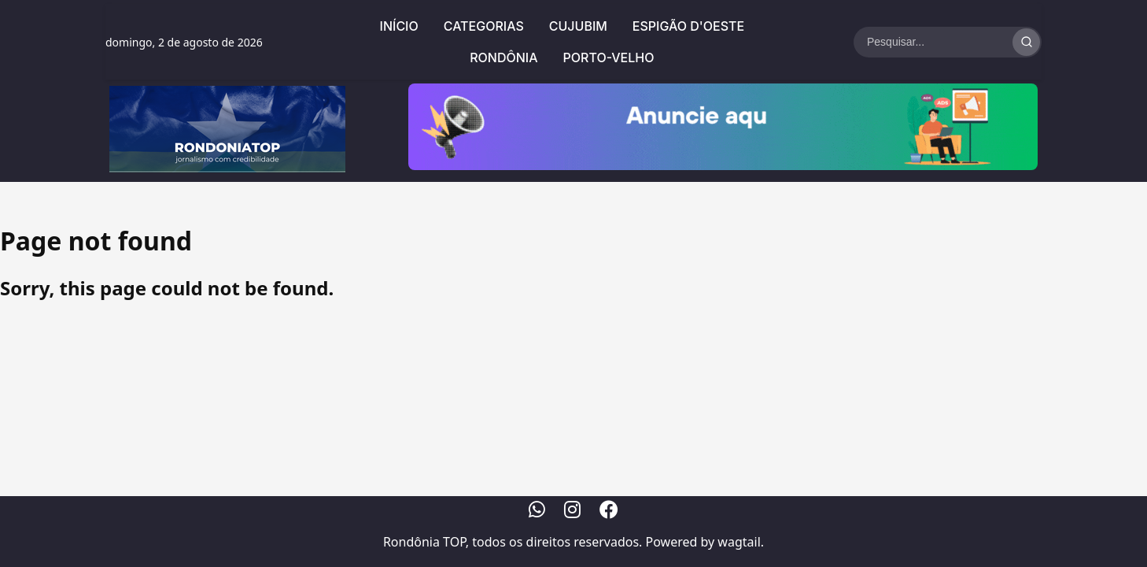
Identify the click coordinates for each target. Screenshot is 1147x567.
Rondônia (503, 57)
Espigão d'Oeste (688, 26)
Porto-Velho (609, 57)
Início (399, 26)
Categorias (484, 26)
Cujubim (578, 26)
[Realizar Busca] (1026, 42)
